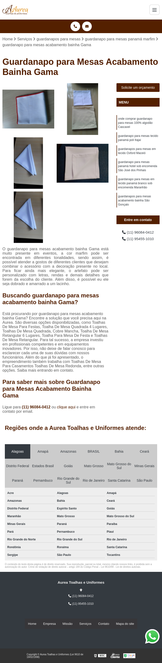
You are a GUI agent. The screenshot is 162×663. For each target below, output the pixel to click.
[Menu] (154, 9)
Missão (67, 624)
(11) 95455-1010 (138, 239)
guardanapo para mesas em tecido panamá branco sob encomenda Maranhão (136, 186)
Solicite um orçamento (138, 88)
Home (32, 624)
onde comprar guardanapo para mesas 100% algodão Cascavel (135, 123)
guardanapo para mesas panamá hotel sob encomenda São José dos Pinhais (137, 168)
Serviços (85, 624)
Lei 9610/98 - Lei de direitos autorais (120, 567)
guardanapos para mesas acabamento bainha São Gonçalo (134, 204)
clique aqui (66, 407)
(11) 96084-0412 (37, 407)
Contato (103, 624)
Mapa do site (125, 624)
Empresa (49, 624)
